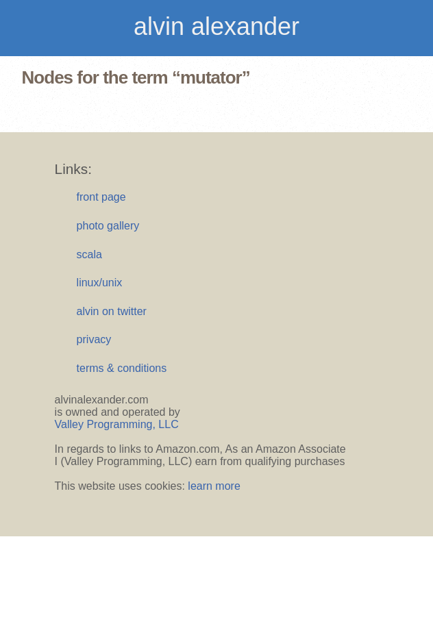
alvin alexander (216, 26)
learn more (214, 486)
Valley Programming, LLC (117, 424)
